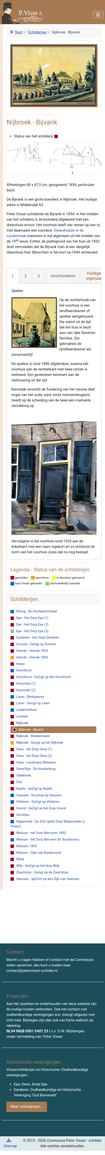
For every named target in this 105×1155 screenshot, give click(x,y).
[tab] (12, 276)
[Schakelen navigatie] (98, 14)
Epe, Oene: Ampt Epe (30, 1084)
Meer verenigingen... (26, 1106)
